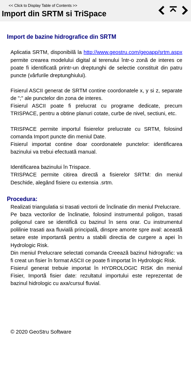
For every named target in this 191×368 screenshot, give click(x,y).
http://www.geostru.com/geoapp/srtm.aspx (133, 52)
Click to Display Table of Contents (43, 5)
